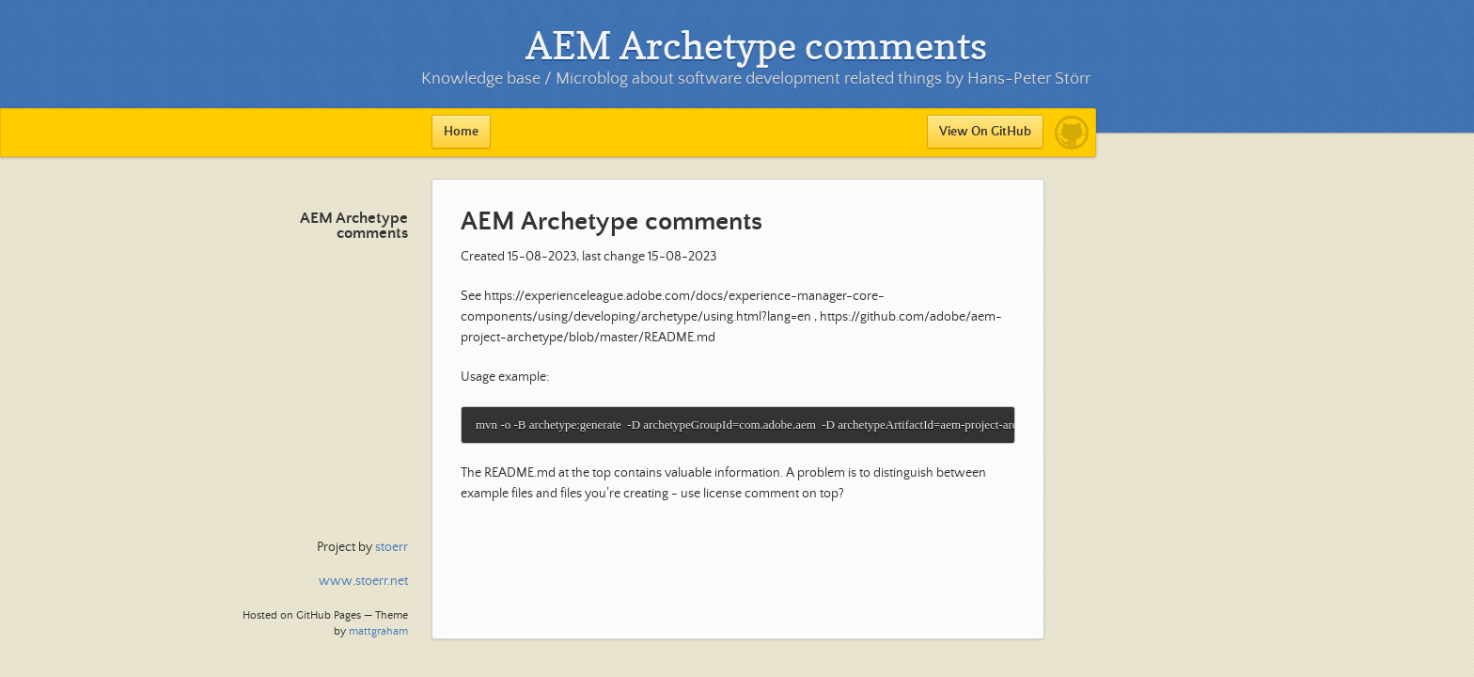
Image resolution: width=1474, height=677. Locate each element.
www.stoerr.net (363, 581)
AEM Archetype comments (354, 226)
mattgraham (378, 631)
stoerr (391, 547)
